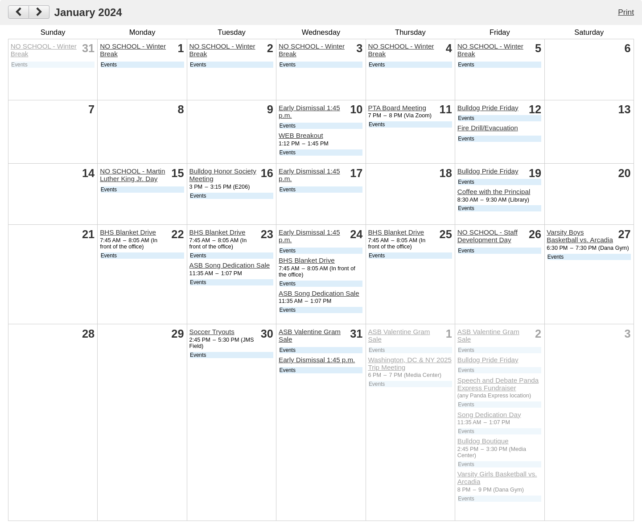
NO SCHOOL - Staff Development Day (487, 236)
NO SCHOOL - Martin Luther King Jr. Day (132, 174)
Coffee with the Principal (494, 191)
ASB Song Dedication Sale (229, 265)
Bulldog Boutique (483, 441)
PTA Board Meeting (397, 108)
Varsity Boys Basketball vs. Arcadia (580, 236)
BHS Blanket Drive (128, 232)
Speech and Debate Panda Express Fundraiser (498, 384)
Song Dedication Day (489, 414)
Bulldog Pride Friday (488, 108)
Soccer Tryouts (212, 331)
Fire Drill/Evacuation (487, 128)
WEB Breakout (301, 135)
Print (626, 12)
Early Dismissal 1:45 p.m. (317, 360)
